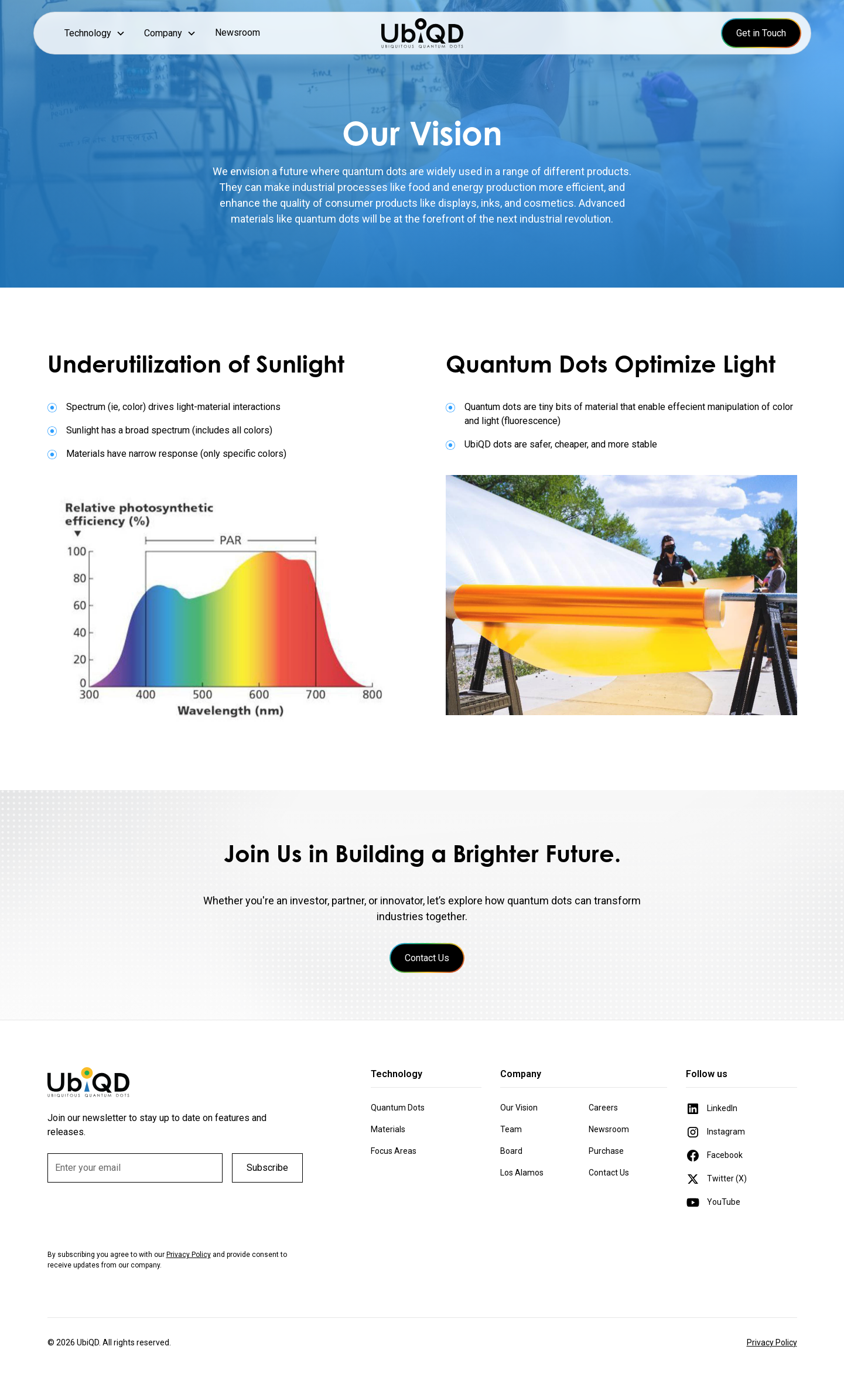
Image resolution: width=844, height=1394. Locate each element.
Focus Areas (393, 1151)
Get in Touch (761, 33)
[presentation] (136, 1215)
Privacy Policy (772, 1342)
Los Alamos (522, 1172)
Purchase (606, 1151)
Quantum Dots (398, 1107)
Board (511, 1151)
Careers (603, 1107)
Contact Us (427, 958)
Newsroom (237, 32)
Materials (388, 1129)
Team (511, 1129)
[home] (422, 33)
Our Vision (519, 1107)
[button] (95, 33)
